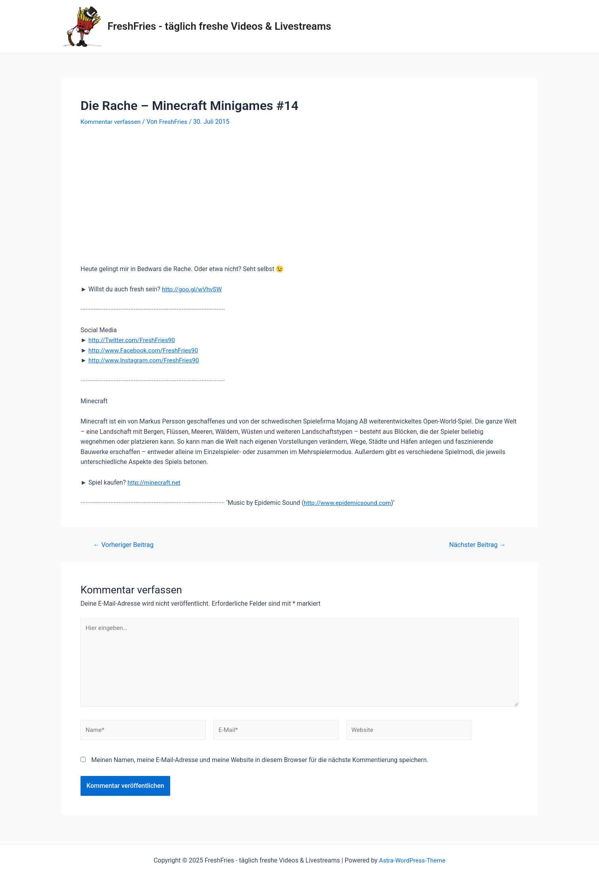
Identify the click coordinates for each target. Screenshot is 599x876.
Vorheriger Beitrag (125, 544)
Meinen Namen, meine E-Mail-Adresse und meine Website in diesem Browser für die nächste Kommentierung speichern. (259, 763)
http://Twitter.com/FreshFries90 (133, 340)
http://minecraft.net (154, 482)
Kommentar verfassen (112, 121)
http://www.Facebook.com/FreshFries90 (145, 350)
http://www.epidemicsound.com (349, 502)
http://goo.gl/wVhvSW (193, 289)
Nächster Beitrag (476, 544)
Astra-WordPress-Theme (412, 860)
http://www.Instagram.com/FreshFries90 (146, 360)
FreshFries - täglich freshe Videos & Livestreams (219, 26)
